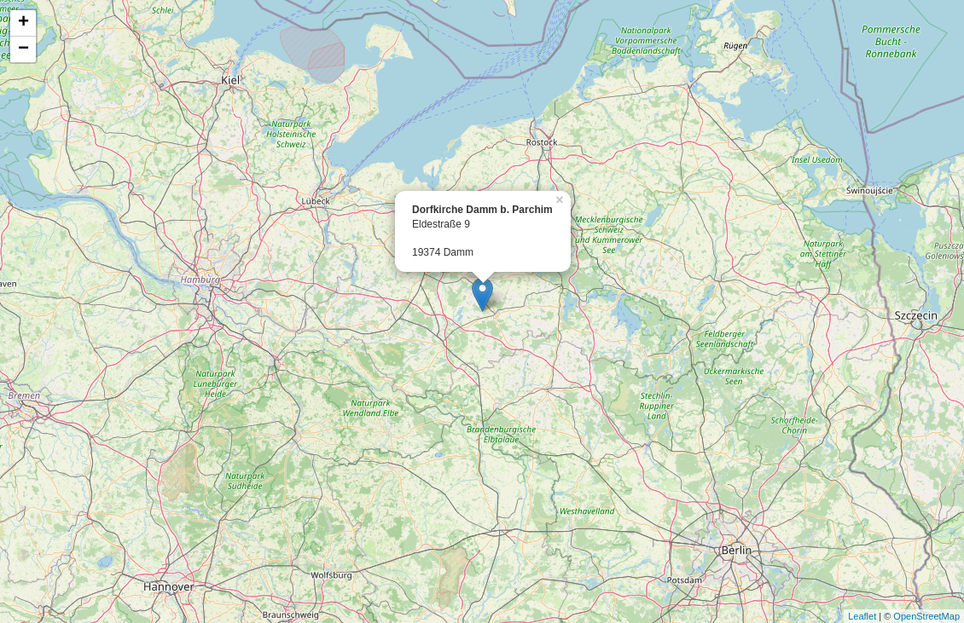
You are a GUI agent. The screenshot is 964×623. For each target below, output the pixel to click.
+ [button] (23, 23)
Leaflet (862, 616)
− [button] (23, 49)
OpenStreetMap (926, 616)
